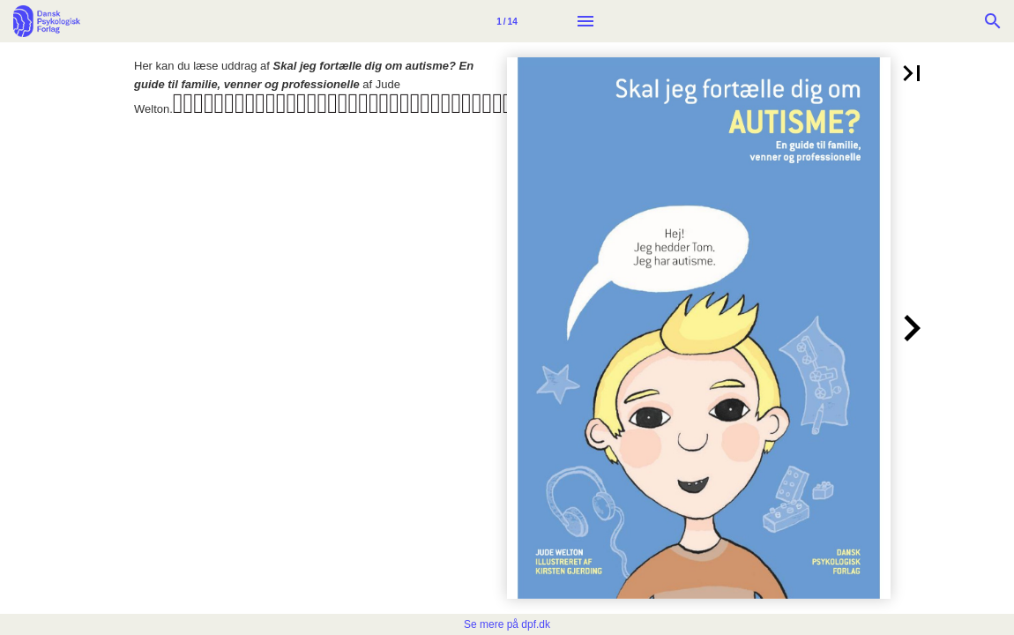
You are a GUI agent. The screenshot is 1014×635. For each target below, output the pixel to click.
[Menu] (585, 21)
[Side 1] (507, 21)
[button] (912, 73)
